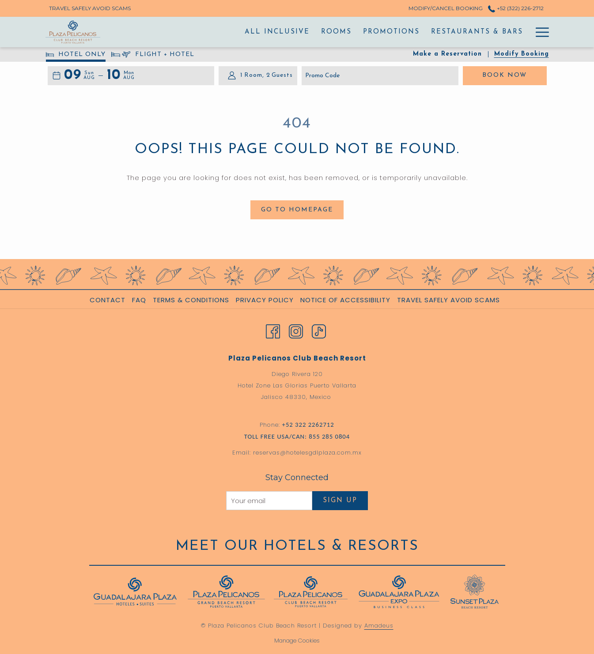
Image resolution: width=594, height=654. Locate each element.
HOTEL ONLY (76, 56)
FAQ (139, 299)
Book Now (514, 75)
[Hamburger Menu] (539, 32)
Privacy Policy (265, 299)
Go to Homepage (297, 210)
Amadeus (378, 625)
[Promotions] (334, 32)
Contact (107, 299)
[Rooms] (279, 32)
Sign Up (340, 500)
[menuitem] (108, 300)
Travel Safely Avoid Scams (448, 299)
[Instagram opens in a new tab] (296, 330)
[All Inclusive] (220, 32)
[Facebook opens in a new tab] (273, 330)
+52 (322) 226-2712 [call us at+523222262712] (515, 8)
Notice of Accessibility (345, 299)
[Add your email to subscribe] (269, 500)
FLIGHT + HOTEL (152, 56)
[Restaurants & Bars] (420, 32)
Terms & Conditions (191, 299)
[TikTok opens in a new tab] (319, 330)
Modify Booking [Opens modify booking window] (521, 54)
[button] (79, 75)
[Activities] (500, 32)
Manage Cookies (297, 640)
